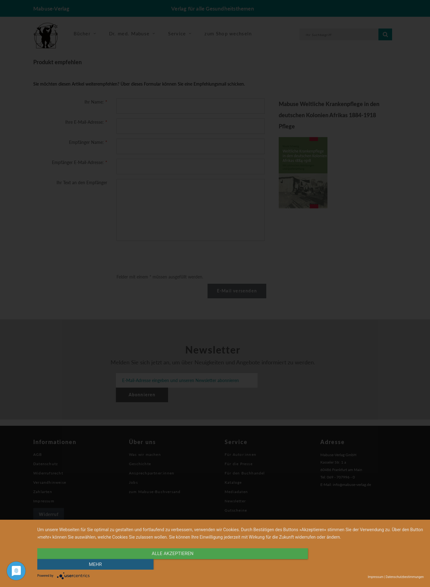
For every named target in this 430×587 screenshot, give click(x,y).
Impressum (375, 577)
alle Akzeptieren (172, 564)
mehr (366, 564)
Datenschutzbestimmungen (405, 577)
